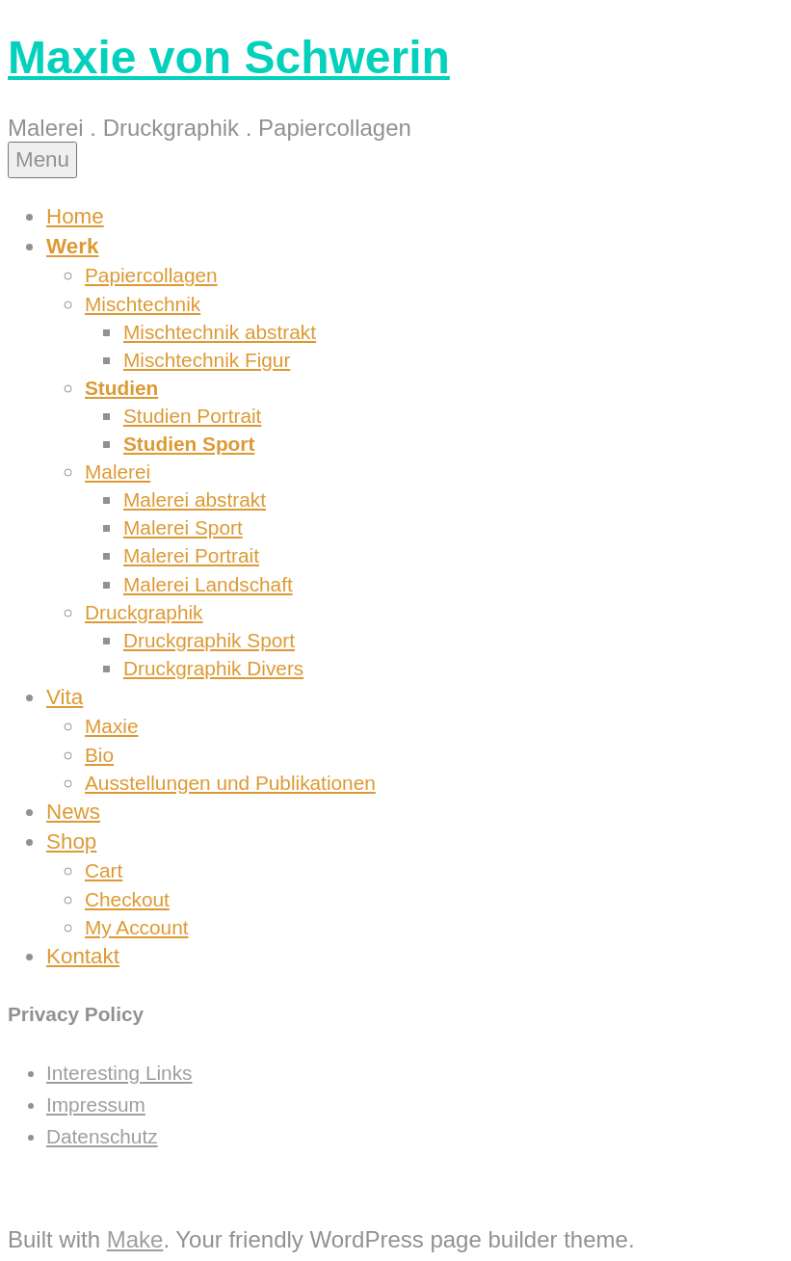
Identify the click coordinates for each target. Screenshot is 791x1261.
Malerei (117, 471)
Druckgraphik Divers (213, 668)
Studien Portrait (192, 416)
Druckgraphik (144, 612)
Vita (64, 697)
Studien (121, 388)
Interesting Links (119, 1073)
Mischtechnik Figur (206, 360)
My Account (137, 927)
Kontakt (82, 956)
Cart (103, 870)
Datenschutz (102, 1136)
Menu (42, 159)
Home (75, 216)
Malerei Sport (183, 527)
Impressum (95, 1104)
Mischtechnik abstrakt (219, 332)
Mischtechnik (142, 304)
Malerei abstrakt (194, 499)
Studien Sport (188, 444)
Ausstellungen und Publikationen (230, 783)
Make (135, 1239)
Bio (99, 755)
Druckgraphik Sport (209, 640)
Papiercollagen (151, 275)
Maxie (111, 726)
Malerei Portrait (191, 555)
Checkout (127, 899)
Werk (72, 246)
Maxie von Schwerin (229, 57)
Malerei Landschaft (208, 584)
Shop (71, 841)
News (73, 812)
